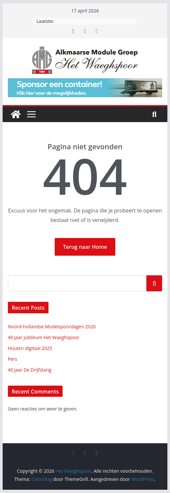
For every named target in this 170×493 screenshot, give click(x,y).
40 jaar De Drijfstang (29, 370)
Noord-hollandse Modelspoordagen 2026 (52, 326)
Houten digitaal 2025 (30, 348)
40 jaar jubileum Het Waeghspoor (43, 337)
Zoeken (154, 283)
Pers (12, 359)
